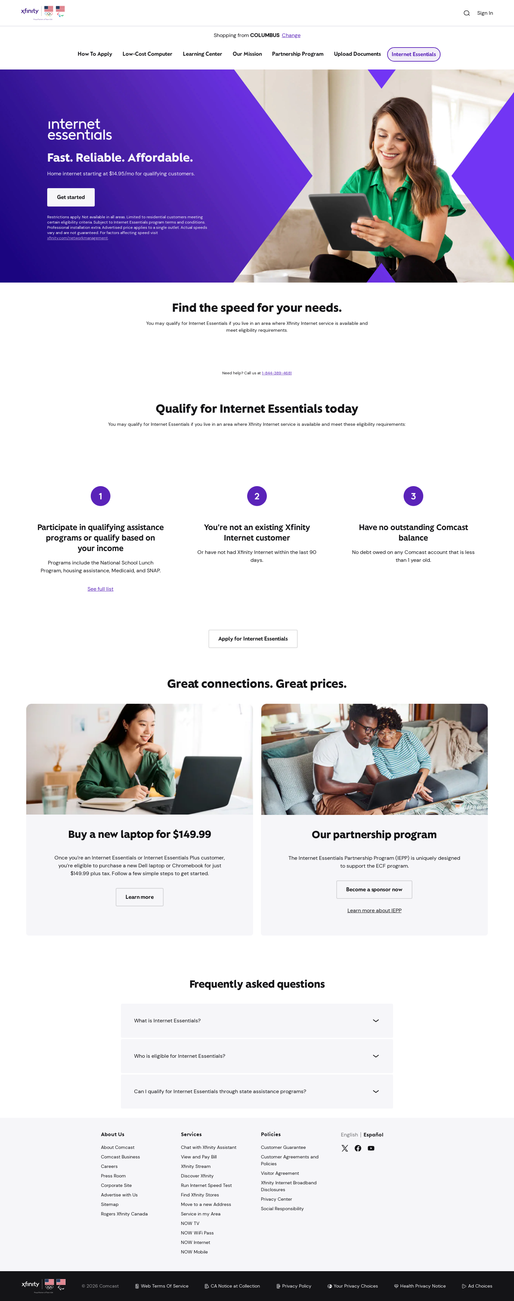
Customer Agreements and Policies (290, 1160)
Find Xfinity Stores (200, 1195)
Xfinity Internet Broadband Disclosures (289, 1186)
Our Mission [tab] (247, 53)
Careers (109, 1166)
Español (374, 1135)
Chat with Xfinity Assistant (208, 1147)
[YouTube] (371, 1148)
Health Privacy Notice (420, 1286)
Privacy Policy (293, 1286)
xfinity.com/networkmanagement (77, 238)
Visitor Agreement (280, 1173)
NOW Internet (195, 1242)
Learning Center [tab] (202, 53)
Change (291, 35)
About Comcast (117, 1147)
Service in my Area (201, 1214)
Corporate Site (116, 1185)
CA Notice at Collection (232, 1286)
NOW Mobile (194, 1252)
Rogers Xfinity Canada (124, 1214)
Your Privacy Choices (352, 1286)
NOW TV (190, 1223)
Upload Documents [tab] (357, 53)
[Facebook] (358, 1148)
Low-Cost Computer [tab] (147, 53)
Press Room (113, 1176)
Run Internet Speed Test (206, 1185)
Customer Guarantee (283, 1147)
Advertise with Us (119, 1195)
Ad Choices (477, 1286)
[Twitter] (345, 1148)
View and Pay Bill (199, 1157)
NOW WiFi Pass (197, 1233)
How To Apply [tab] (95, 53)
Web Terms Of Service (161, 1286)
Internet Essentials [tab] (414, 54)
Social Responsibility (282, 1209)
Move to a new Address (206, 1204)
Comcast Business (120, 1157)
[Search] (467, 13)
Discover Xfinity (197, 1176)
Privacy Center (276, 1199)
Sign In (485, 13)
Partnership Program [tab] (298, 53)
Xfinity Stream (196, 1166)
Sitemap (110, 1204)
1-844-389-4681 (277, 373)
